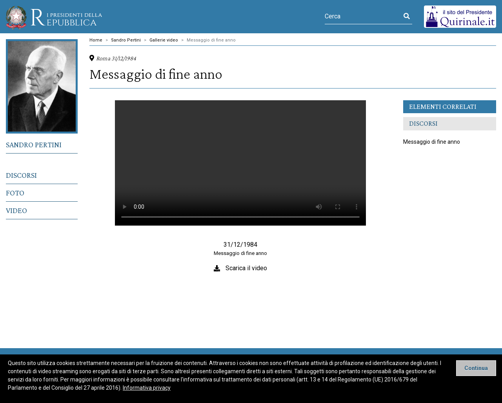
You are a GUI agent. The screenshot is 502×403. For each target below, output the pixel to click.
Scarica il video (246, 268)
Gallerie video (163, 40)
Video (16, 210)
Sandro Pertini (34, 144)
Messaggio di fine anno (211, 40)
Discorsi (21, 175)
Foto (15, 192)
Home (95, 40)
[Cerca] (363, 16)
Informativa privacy (147, 388)
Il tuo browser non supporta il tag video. (240, 163)
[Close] (476, 368)
